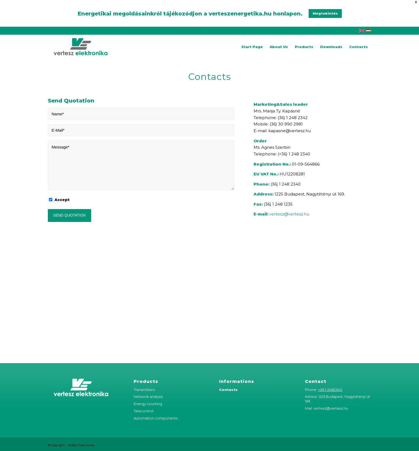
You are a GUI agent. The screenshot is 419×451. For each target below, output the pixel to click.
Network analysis (148, 396)
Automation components (155, 418)
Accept (62, 200)
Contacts (228, 389)
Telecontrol (143, 411)
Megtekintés (325, 13)
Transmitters (144, 389)
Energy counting (148, 404)
